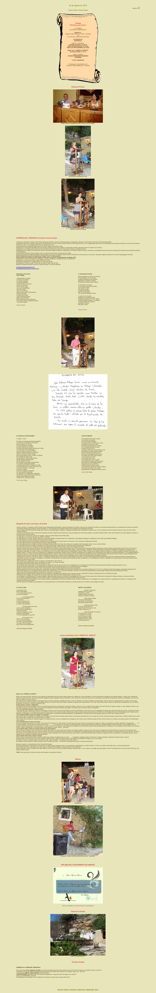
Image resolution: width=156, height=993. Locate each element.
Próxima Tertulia (83, 10)
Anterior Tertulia (72, 10)
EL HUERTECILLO (81, 29)
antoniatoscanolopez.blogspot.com (25, 267)
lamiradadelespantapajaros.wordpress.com (27, 268)
